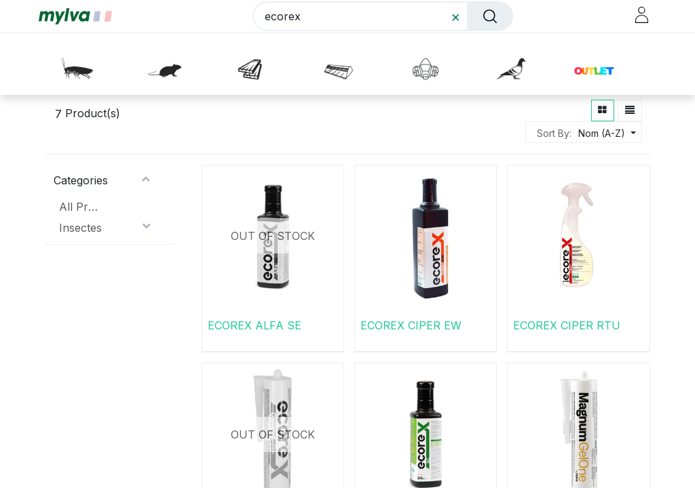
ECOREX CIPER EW (411, 324)
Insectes (80, 227)
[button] (603, 65)
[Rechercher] (486, 19)
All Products (81, 206)
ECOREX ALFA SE (254, 324)
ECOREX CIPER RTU (566, 324)
